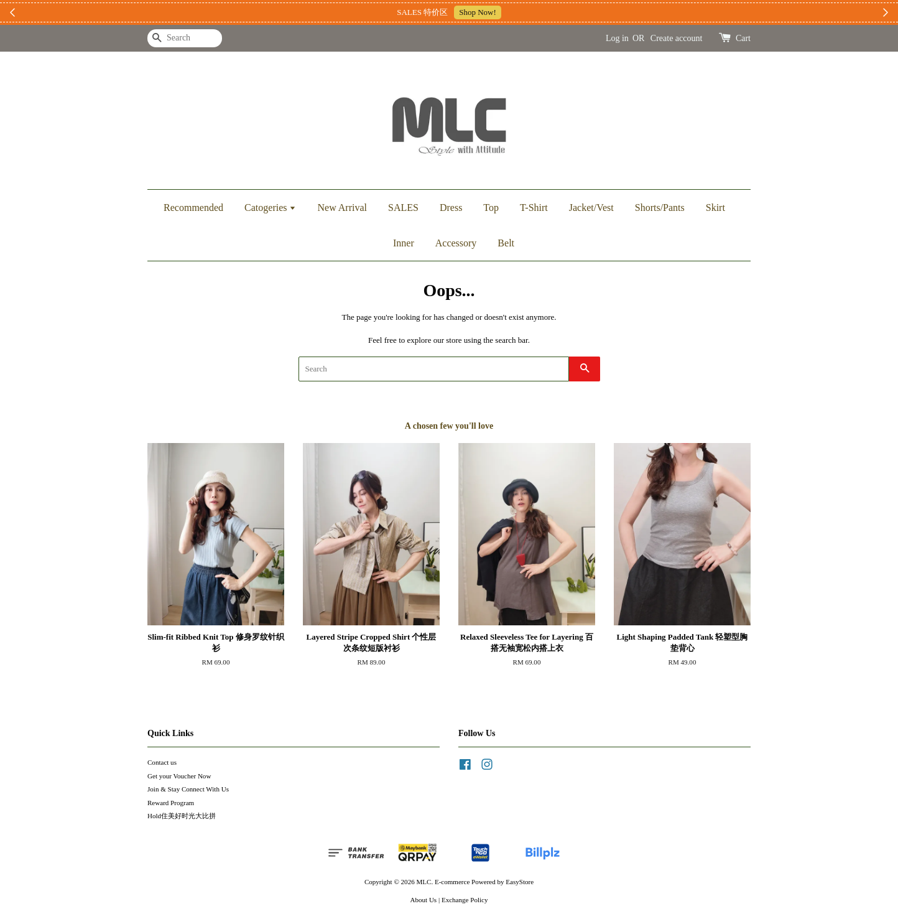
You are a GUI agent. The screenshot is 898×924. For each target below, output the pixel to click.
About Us (423, 899)
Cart (743, 38)
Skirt (715, 207)
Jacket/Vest (591, 207)
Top (491, 207)
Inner (403, 243)
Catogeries (270, 207)
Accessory (456, 243)
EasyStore (520, 881)
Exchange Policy (465, 899)
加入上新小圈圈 (523, 12)
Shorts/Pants (660, 207)
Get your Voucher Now (179, 776)
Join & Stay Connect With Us (188, 789)
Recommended (193, 207)
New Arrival (342, 207)
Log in (617, 38)
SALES (403, 207)
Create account (676, 38)
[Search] (184, 38)
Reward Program (170, 802)
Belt (506, 243)
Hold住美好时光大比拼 (181, 815)
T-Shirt (534, 207)
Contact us (162, 762)
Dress (451, 207)
